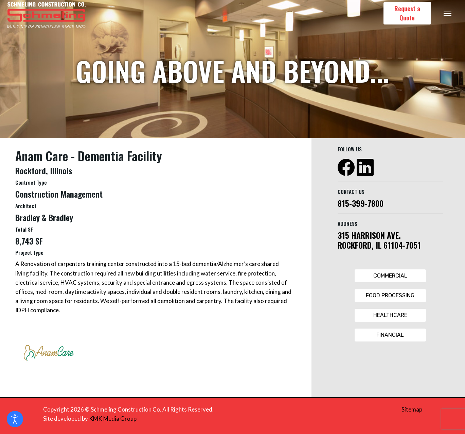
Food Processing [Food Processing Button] (390, 295)
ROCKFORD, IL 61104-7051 (379, 245)
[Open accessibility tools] (15, 419)
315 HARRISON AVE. (369, 235)
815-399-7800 (360, 203)
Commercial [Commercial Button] (390, 275)
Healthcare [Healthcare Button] (390, 315)
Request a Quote (407, 13)
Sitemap (411, 409)
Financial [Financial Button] (390, 335)
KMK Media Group (113, 418)
